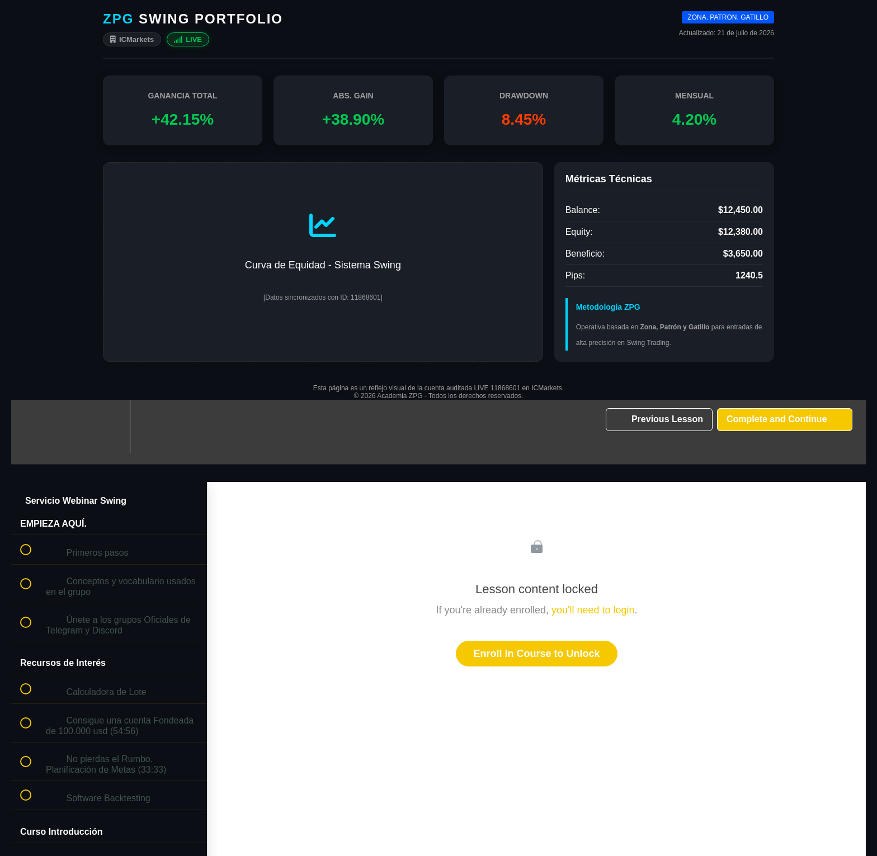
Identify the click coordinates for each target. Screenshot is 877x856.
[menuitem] (109, 426)
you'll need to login (593, 610)
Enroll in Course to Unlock (536, 653)
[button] (32, 426)
